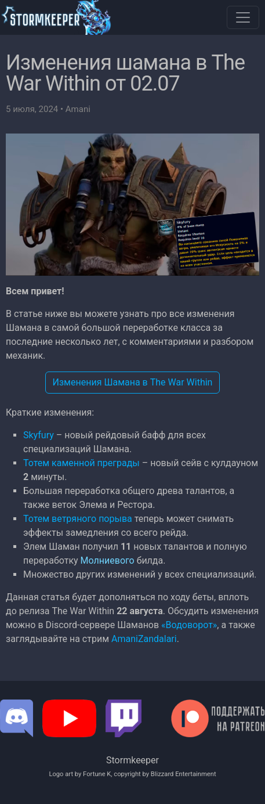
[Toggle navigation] (243, 17)
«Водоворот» (189, 624)
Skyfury (38, 435)
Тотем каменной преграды (81, 462)
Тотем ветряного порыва (77, 518)
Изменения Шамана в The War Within (133, 382)
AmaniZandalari (144, 638)
